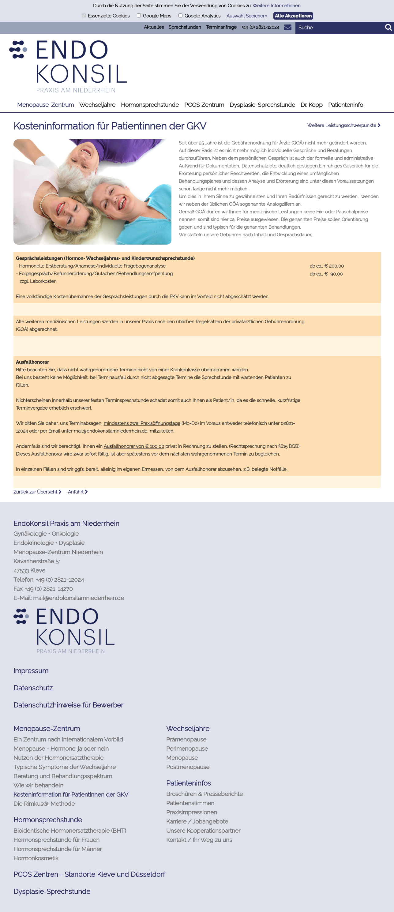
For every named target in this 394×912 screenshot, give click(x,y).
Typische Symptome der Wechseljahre (64, 767)
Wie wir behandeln (38, 785)
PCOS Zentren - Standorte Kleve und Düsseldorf (89, 874)
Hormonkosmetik (35, 858)
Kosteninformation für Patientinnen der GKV (70, 794)
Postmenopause (187, 767)
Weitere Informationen (277, 6)
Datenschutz (33, 688)
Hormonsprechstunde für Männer (57, 849)
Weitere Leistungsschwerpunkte (344, 125)
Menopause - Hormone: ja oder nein (61, 748)
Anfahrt (78, 492)
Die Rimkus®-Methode (44, 803)
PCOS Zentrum (204, 104)
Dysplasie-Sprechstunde (262, 104)
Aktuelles (154, 27)
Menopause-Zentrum (45, 104)
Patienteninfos (188, 783)
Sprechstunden (185, 27)
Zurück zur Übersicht (37, 492)
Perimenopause (187, 748)
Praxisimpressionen (191, 812)
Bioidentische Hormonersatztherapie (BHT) (69, 830)
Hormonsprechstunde (150, 104)
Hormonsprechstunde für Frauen (56, 839)
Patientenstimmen (190, 803)
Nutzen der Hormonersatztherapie (58, 757)
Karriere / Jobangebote (197, 821)
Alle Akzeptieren (293, 16)
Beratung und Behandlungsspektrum (62, 776)
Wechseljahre (97, 104)
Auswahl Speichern (247, 16)
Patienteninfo (345, 104)
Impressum (30, 671)
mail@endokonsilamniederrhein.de (78, 598)
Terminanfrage (221, 27)
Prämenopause (186, 739)
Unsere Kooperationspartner (203, 830)
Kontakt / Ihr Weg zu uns (199, 839)
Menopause (182, 757)
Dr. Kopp (312, 104)
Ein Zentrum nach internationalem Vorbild (68, 739)
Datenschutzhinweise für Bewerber (68, 705)
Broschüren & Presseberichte (204, 793)
